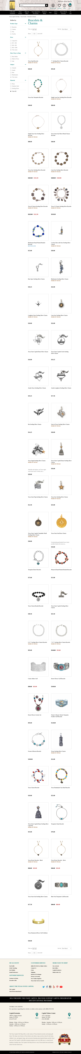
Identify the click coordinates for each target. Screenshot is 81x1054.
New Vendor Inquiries (36, 978)
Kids (50, 12)
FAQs (32, 970)
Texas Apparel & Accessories (36, 12)
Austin (13, 70)
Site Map (61, 1052)
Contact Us (33, 968)
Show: (29, 33)
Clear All (14, 91)
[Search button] (46, 5)
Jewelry (14, 34)
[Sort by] (67, 29)
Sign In (70, 1)
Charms (14, 29)
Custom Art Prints (13, 978)
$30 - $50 (14, 45)
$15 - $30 (14, 43)
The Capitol (12, 989)
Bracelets (14, 27)
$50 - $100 (14, 47)
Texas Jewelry (20, 12)
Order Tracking (13, 968)
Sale (13, 61)
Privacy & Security (35, 976)
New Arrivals (56, 966)
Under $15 (14, 40)
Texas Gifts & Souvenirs (63, 12)
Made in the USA (57, 972)
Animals (14, 68)
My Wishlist (12, 970)
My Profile (11, 966)
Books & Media (44, 12)
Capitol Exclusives (57, 970)
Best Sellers (15, 56)
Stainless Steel (15, 86)
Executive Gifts (13, 980)
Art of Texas (55, 12)
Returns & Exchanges (36, 974)
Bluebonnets (15, 75)
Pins (13, 31)
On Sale (70, 12)
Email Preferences (13, 972)
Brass (13, 84)
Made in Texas (15, 59)
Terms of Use (55, 1052)
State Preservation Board (15, 991)
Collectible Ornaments (12, 12)
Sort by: (59, 29)
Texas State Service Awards (37, 980)
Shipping (33, 972)
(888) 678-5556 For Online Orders (39, 966)
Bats (13, 72)
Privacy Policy (68, 1052)
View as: (30, 29)
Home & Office (27, 12)
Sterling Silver (15, 88)
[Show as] (34, 33)
